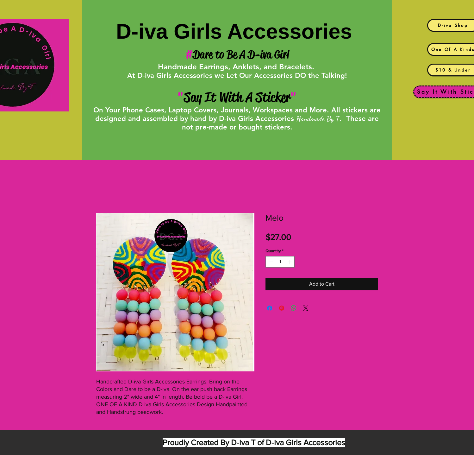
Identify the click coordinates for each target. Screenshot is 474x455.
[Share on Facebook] (269, 308)
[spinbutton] (280, 261)
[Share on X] (305, 308)
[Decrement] (270, 261)
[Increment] (290, 261)
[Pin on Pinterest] (281, 308)
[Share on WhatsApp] (293, 308)
